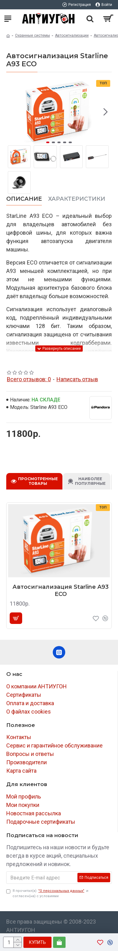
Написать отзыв (77, 379)
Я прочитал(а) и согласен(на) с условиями (47, 893)
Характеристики (76, 198)
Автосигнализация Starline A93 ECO (60, 590)
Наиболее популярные (90, 481)
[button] (105, 111)
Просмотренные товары (38, 481)
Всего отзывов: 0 (29, 379)
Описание (24, 198)
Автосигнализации (72, 35)
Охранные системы (32, 35)
